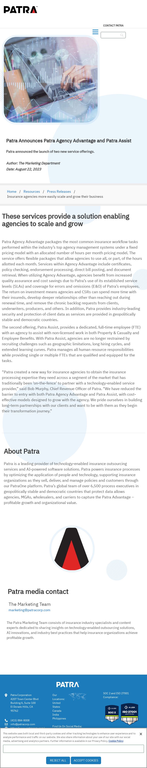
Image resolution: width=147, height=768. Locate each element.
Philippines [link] (59, 718)
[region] (73, 748)
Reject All (58, 760)
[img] (21, 8)
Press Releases (59, 191)
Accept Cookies (86, 760)
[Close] (141, 734)
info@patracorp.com (23, 724)
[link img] (73, 683)
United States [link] (56, 704)
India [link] (55, 714)
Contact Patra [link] (113, 25)
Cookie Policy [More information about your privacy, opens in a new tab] (116, 741)
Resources (32, 191)
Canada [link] (56, 710)
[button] (95, 31)
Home (11, 191)
